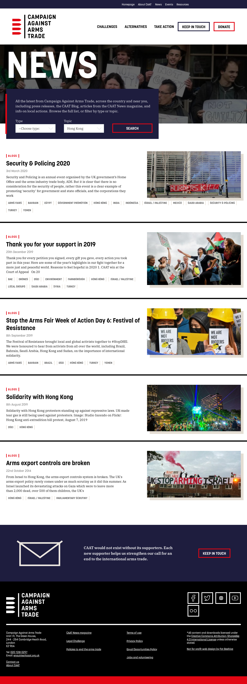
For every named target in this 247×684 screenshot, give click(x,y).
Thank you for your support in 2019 (51, 244)
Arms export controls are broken (48, 463)
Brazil (48, 363)
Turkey (12, 210)
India (116, 203)
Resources (183, 4)
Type (19, 121)
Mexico (177, 203)
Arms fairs (15, 203)
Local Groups (16, 286)
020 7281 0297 (18, 652)
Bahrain (33, 203)
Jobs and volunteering (140, 659)
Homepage (128, 4)
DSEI (36, 279)
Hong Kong (100, 203)
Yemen (27, 210)
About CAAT (144, 4)
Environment (53, 279)
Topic (68, 121)
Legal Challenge (75, 641)
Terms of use (134, 632)
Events (169, 4)
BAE (10, 279)
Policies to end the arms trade (83, 650)
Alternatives (136, 26)
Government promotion (73, 203)
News (158, 4)
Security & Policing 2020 (38, 163)
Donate (224, 26)
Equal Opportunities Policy (142, 650)
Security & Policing (222, 203)
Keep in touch (193, 26)
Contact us (12, 662)
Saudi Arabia (196, 203)
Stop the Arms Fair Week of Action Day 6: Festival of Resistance (73, 324)
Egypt (48, 203)
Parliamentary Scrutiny (71, 498)
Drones (23, 279)
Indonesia (132, 203)
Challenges (107, 26)
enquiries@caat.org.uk (26, 655)
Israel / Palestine (155, 203)
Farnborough (76, 279)
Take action (164, 26)
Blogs (12, 156)
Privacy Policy (135, 641)
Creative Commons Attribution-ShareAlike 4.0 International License (213, 637)
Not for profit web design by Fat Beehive (210, 649)
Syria (56, 286)
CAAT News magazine (78, 632)
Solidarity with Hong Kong (39, 397)
